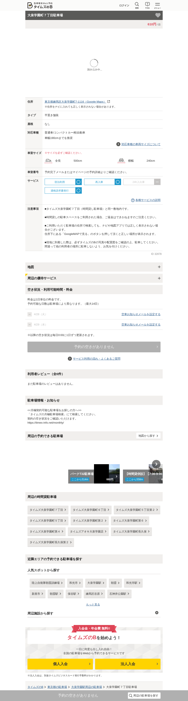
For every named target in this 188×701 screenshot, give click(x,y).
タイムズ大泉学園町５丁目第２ (135, 509)
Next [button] (156, 464)
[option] (94, 464)
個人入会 (60, 664)
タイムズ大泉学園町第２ (88, 520)
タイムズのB (35, 687)
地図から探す (146, 435)
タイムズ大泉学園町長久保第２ (49, 542)
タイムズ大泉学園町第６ (128, 520)
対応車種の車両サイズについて (141, 144)
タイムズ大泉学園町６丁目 (89, 509)
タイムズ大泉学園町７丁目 (46, 509)
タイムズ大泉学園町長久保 (130, 531)
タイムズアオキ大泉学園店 (86, 531)
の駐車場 (57, 687)
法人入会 (128, 664)
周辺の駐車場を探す (145, 695)
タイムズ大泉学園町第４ (45, 531)
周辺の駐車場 (86, 687)
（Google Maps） (75, 101)
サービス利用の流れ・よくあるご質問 (96, 358)
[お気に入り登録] (158, 15)
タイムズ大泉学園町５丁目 (46, 520)
